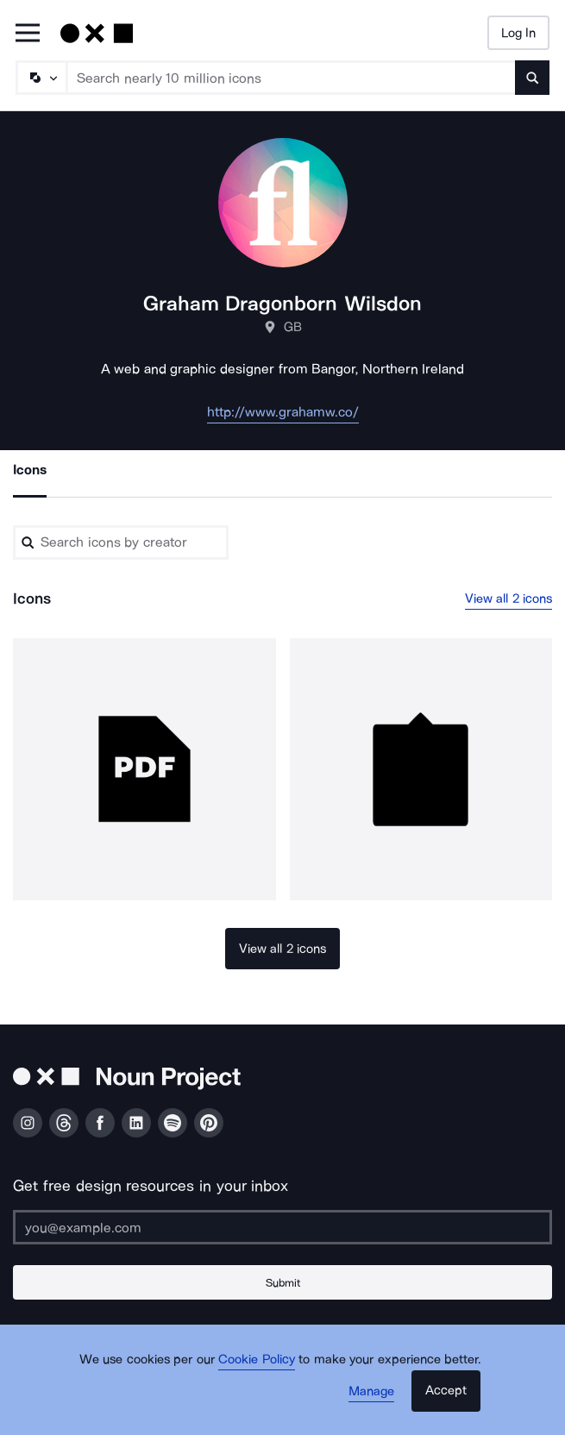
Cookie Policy (256, 1359)
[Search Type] (41, 77)
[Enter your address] (282, 1227)
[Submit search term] (532, 77)
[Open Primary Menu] (28, 34)
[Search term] (291, 77)
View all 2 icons (509, 598)
